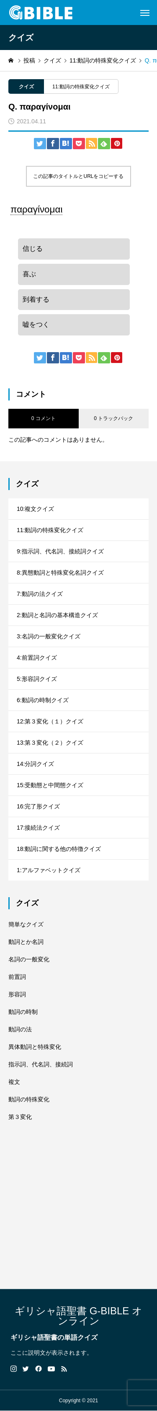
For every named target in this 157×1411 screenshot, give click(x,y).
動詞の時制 (23, 1011)
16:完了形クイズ (38, 806)
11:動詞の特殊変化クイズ (81, 87)
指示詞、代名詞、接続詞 (40, 1064)
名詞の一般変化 (28, 959)
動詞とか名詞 (26, 941)
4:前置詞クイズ (37, 657)
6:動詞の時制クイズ (43, 700)
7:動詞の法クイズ (40, 593)
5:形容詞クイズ (37, 678)
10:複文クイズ (35, 508)
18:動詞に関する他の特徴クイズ (59, 849)
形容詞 (17, 994)
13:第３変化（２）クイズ (50, 742)
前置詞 (17, 976)
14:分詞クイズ (35, 764)
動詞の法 (20, 1029)
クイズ (26, 87)
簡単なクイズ (26, 924)
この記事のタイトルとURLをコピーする (78, 176)
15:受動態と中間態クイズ (50, 785)
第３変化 (20, 1116)
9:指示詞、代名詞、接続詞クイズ (60, 551)
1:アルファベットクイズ (48, 870)
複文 (14, 1081)
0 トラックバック (113, 418)
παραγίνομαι (36, 209)
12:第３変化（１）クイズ (50, 721)
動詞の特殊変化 (28, 1099)
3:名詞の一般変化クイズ (48, 636)
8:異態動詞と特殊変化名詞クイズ (60, 572)
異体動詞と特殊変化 (34, 1046)
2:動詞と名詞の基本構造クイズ (57, 615)
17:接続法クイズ (38, 827)
